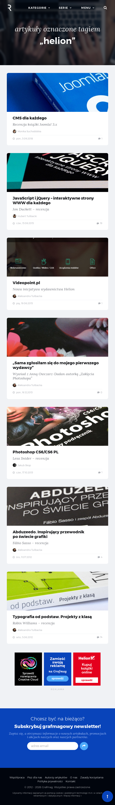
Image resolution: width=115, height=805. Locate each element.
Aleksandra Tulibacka (27, 296)
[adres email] (52, 746)
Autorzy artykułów (56, 777)
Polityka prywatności (50, 781)
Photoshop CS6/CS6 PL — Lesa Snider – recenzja (57, 443)
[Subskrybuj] (84, 746)
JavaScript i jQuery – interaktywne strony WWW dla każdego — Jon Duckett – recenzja (57, 191)
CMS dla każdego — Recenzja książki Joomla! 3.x (57, 109)
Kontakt (70, 781)
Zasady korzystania (91, 777)
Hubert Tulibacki (25, 216)
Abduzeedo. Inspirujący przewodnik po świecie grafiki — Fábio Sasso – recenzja (57, 525)
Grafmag (47, 787)
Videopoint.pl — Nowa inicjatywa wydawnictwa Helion (57, 274)
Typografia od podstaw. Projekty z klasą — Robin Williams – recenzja (57, 608)
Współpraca (17, 777)
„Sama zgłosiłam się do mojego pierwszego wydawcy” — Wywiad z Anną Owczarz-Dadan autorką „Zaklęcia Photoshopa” (57, 358)
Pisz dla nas (34, 777)
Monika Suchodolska (27, 131)
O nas (73, 777)
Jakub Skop (22, 465)
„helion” (58, 40)
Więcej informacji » (72, 795)
